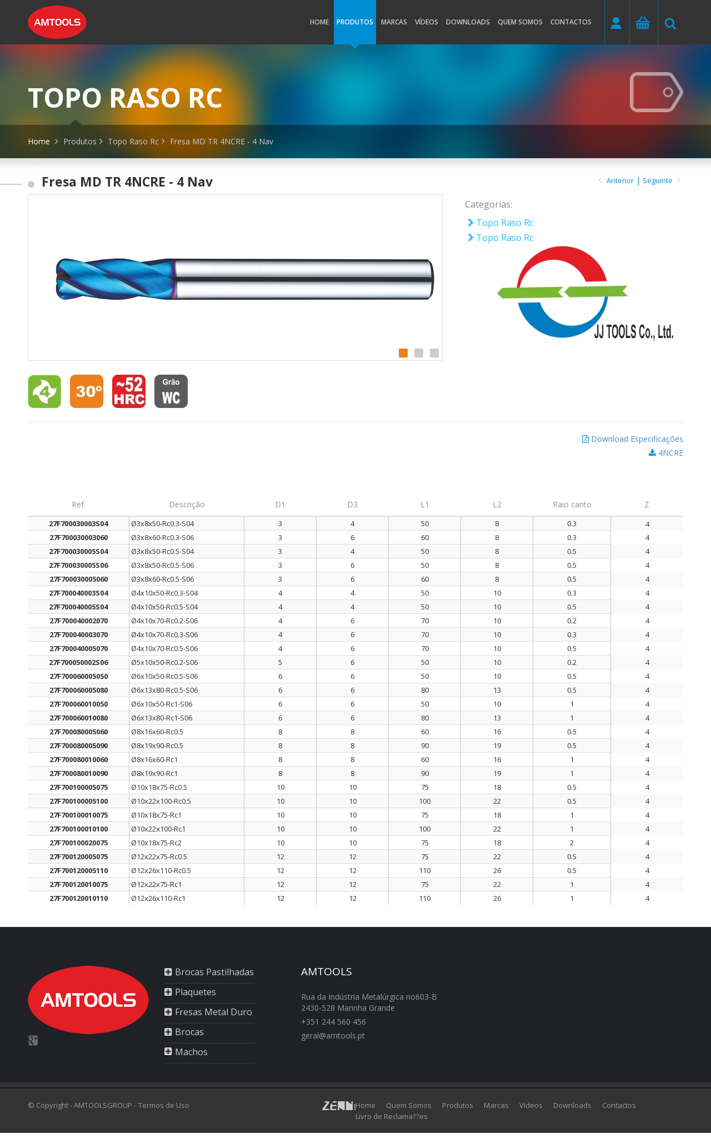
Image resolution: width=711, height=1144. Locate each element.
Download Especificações (637, 439)
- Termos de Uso (161, 1105)
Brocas (189, 1032)
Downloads (468, 22)
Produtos (355, 30)
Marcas (394, 22)
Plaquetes (195, 992)
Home (319, 22)
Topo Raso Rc (133, 141)
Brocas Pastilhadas (214, 972)
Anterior (620, 180)
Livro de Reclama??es (392, 1116)
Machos (191, 1052)
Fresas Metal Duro (213, 1012)
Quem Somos (409, 1105)
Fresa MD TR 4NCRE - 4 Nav (221, 141)
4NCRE (670, 452)
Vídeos (426, 22)
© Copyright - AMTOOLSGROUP (80, 1105)
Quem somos (520, 22)
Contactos (571, 22)
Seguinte (661, 180)
